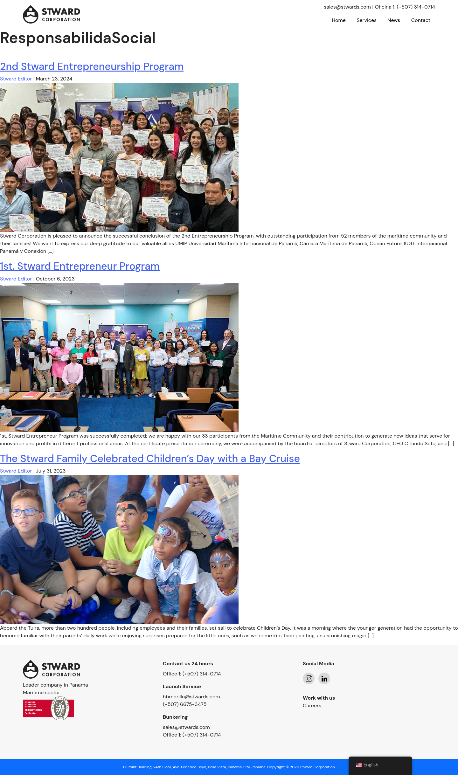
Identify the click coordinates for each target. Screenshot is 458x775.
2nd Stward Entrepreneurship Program (92, 66)
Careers (312, 705)
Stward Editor (16, 78)
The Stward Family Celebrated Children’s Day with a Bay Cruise (150, 458)
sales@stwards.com (347, 6)
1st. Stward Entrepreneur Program (80, 266)
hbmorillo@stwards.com (191, 696)
